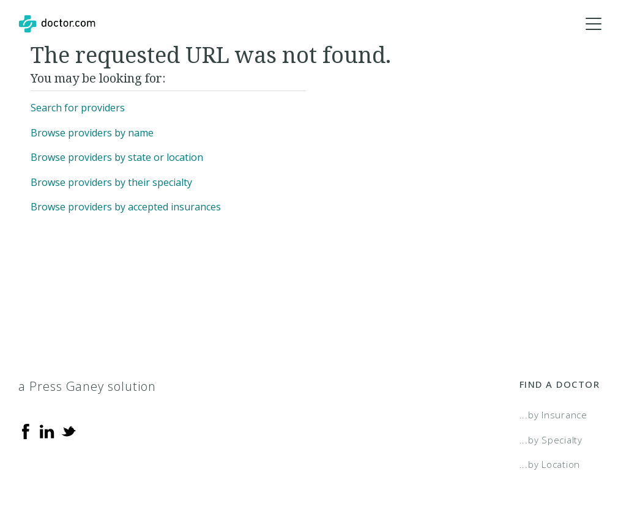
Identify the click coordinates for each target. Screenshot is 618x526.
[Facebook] (25, 430)
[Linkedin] (47, 430)
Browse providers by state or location (117, 157)
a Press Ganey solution (87, 386)
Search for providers (78, 107)
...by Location (550, 464)
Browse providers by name (92, 132)
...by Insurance (553, 415)
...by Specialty (551, 440)
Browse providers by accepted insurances (126, 206)
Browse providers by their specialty (111, 182)
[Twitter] (68, 430)
